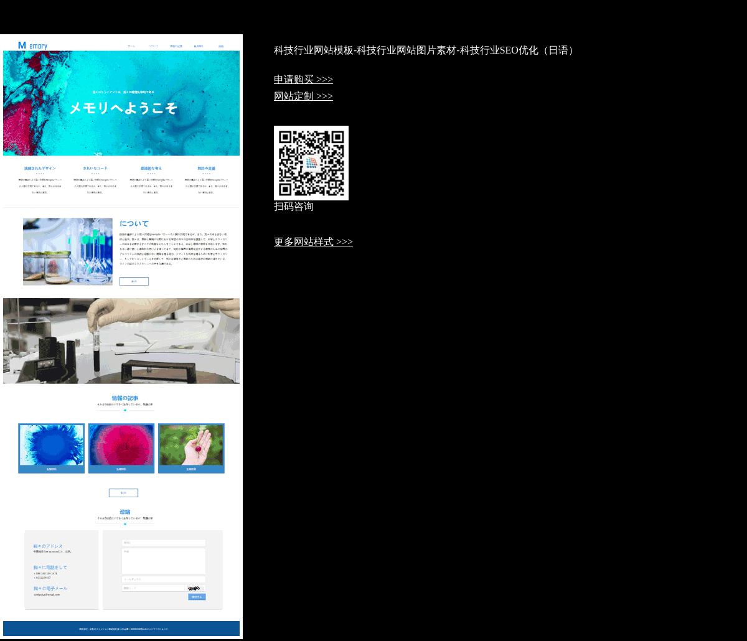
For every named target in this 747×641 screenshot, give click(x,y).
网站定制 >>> (303, 96)
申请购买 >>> (303, 79)
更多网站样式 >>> (313, 241)
